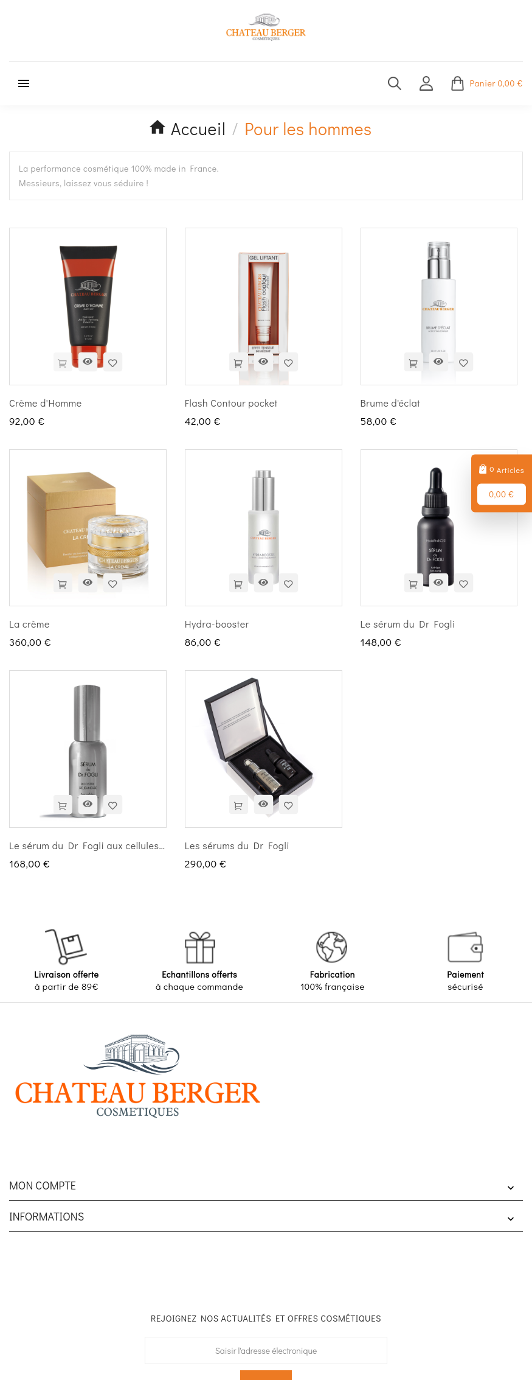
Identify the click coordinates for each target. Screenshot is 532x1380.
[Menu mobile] (23, 83)
